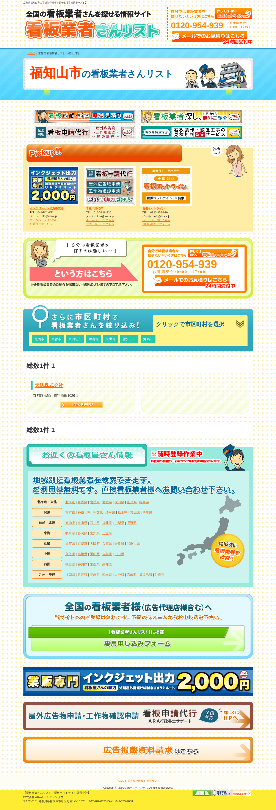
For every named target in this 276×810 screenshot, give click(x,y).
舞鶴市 (148, 339)
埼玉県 (110, 512)
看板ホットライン (153, 208)
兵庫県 (107, 543)
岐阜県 (70, 533)
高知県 (107, 564)
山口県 (119, 554)
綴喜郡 (94, 339)
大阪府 (95, 543)
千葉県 (98, 512)
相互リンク (153, 780)
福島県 (144, 502)
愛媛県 (95, 564)
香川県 (82, 564)
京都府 (82, 543)
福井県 (107, 523)
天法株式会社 (49, 385)
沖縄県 (160, 575)
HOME (31, 53)
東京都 (70, 512)
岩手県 (95, 502)
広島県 (107, 554)
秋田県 (119, 502)
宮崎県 (132, 575)
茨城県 (135, 512)
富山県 (82, 523)
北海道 (70, 502)
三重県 (107, 533)
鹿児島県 (145, 575)
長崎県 (95, 575)
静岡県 (82, 533)
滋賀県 (70, 543)
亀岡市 (39, 339)
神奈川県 (84, 512)
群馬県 (147, 512)
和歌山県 (133, 543)
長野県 (132, 523)
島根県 (82, 554)
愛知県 (95, 533)
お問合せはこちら (41, 224)
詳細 (81, 405)
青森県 (82, 502)
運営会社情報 (135, 780)
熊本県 (107, 575)
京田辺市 (75, 339)
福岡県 (70, 575)
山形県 (132, 502)
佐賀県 (82, 575)
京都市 (56, 339)
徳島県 (70, 564)
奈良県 (119, 543)
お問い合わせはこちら (100, 224)
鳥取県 (70, 554)
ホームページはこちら (44, 220)
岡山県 (95, 554)
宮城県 (107, 502)
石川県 (95, 523)
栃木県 (122, 512)
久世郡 (111, 339)
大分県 (119, 575)
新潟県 (70, 523)
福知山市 (129, 339)
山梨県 (119, 523)
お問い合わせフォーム (156, 224)
